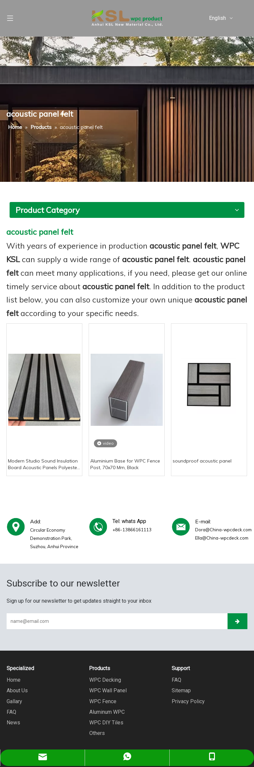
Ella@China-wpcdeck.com (221, 538)
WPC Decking (105, 680)
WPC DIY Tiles (106, 722)
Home (14, 680)
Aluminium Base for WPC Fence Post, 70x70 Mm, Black (125, 464)
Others (97, 733)
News (13, 722)
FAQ (11, 711)
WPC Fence (102, 701)
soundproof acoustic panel (202, 461)
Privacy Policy (188, 701)
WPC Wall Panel (107, 690)
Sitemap (181, 690)
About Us (17, 690)
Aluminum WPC (106, 711)
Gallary (14, 701)
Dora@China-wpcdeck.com (223, 529)
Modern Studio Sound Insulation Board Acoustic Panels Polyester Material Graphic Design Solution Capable (43, 464)
